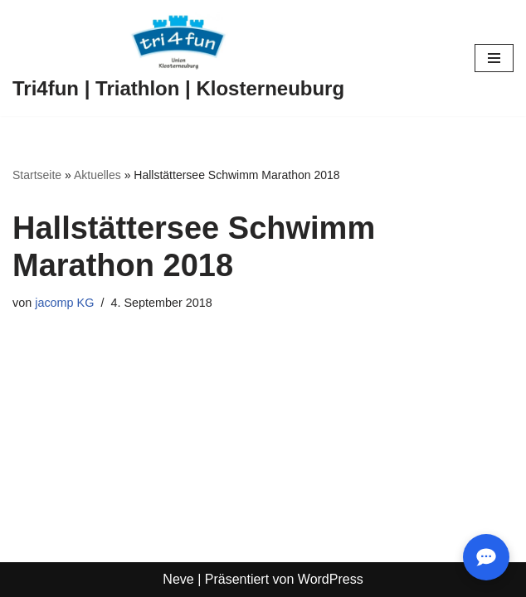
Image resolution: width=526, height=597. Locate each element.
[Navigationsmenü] (494, 58)
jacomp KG (64, 302)
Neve (178, 579)
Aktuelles (97, 175)
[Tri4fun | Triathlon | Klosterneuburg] (178, 58)
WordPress (330, 579)
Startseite (36, 175)
